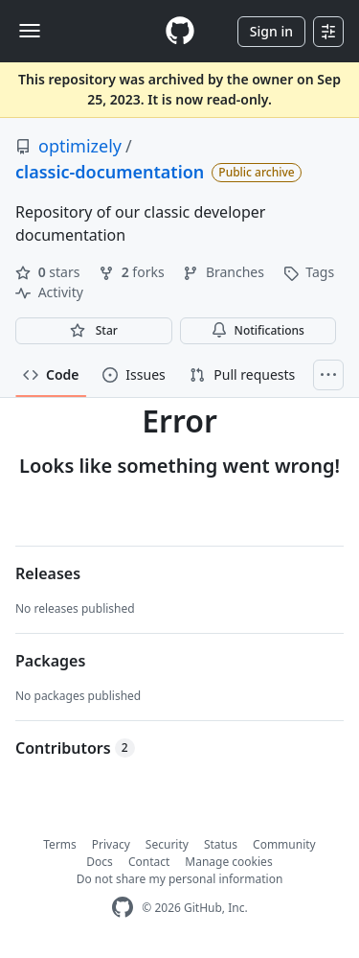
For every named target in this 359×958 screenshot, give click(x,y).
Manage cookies (228, 861)
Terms (60, 844)
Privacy (111, 844)
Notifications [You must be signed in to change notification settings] (258, 330)
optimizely (80, 145)
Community (284, 844)
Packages (50, 660)
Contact (148, 861)
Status (220, 844)
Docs (99, 861)
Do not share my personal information (180, 879)
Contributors (75, 748)
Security (167, 844)
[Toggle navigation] (29, 30)
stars (49, 272)
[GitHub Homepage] (122, 908)
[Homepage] (180, 31)
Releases (47, 573)
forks (133, 272)
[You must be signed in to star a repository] (93, 330)
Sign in (271, 31)
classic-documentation (109, 171)
